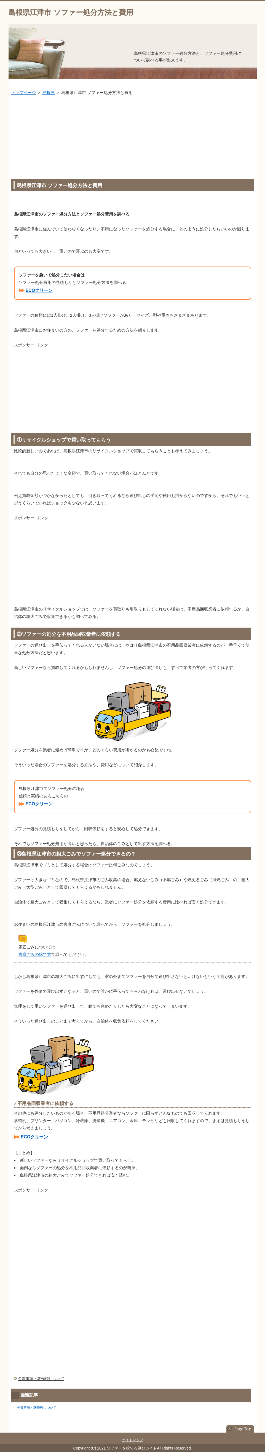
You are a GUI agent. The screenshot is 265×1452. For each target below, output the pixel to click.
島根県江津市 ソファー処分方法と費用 (71, 12)
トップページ (23, 92)
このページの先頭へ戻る (240, 1429)
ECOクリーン (39, 290)
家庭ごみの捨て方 (35, 954)
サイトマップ (132, 1440)
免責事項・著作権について (41, 1378)
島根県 (48, 92)
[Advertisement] (132, 137)
